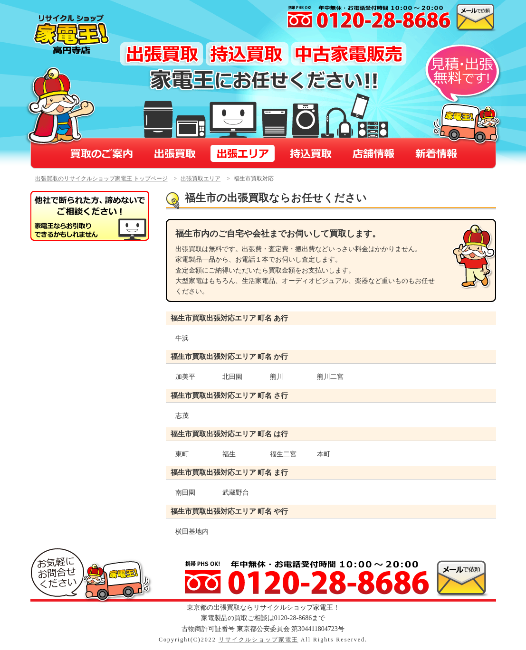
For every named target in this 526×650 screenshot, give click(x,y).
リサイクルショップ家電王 (258, 639)
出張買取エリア (200, 178)
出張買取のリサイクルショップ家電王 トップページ (101, 178)
